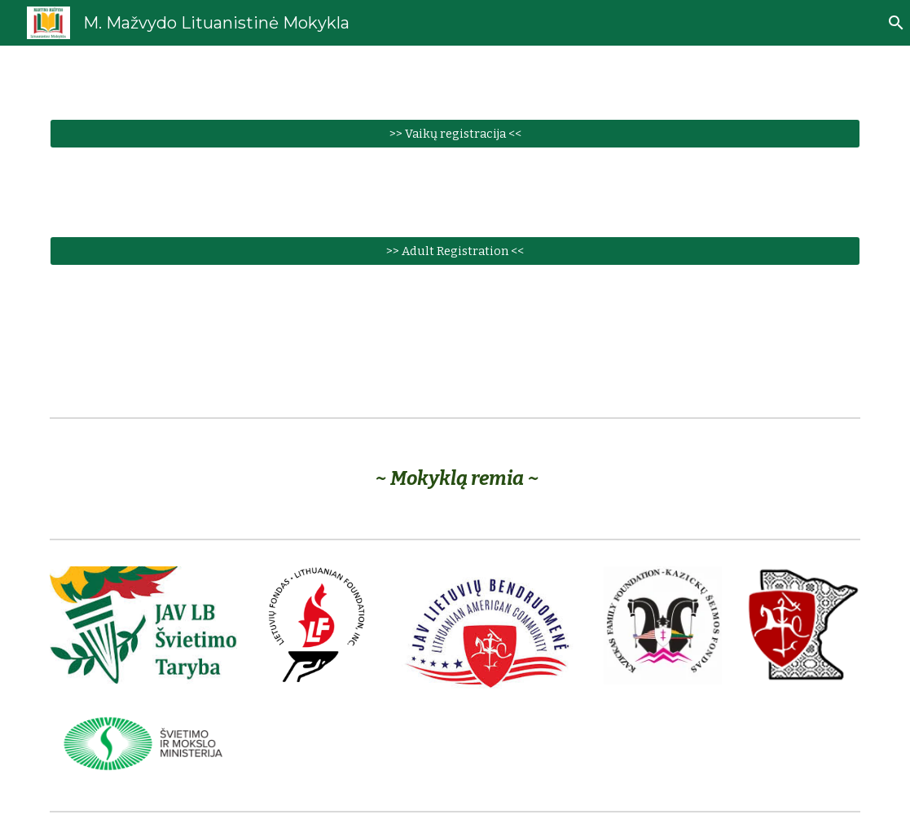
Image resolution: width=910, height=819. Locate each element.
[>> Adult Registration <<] (455, 250)
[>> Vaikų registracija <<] (455, 133)
